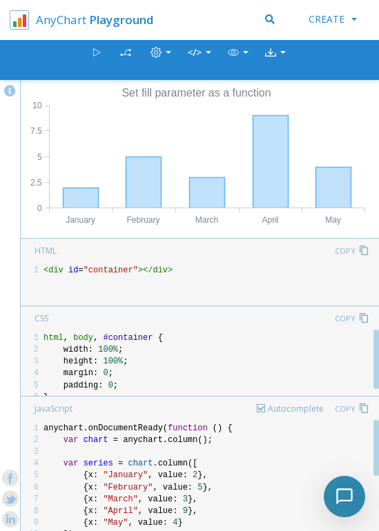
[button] (238, 60)
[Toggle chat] (344, 496)
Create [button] (333, 19)
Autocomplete (296, 408)
